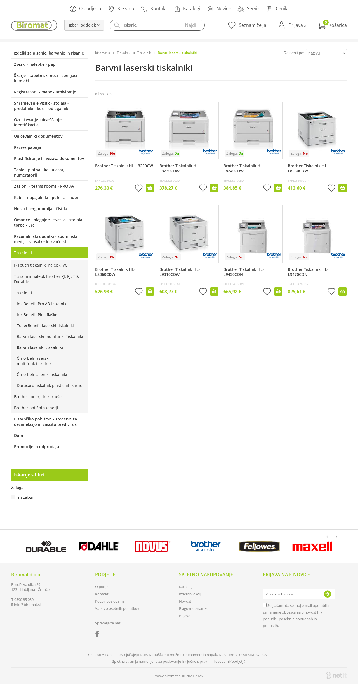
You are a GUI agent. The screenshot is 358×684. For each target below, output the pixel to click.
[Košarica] (332, 25)
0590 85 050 (24, 599)
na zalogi (25, 497)
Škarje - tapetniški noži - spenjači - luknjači (47, 78)
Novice (219, 8)
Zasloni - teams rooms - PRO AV (44, 186)
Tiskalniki (23, 252)
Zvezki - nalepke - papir (36, 64)
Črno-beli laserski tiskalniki (42, 374)
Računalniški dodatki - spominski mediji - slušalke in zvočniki (45, 239)
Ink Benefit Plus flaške (37, 314)
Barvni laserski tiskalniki (40, 347)
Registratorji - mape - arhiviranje (45, 92)
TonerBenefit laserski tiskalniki (45, 325)
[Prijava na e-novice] (327, 594)
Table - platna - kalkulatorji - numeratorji (41, 172)
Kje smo (121, 8)
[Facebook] (98, 635)
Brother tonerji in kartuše (38, 396)
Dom (18, 435)
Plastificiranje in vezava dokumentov (49, 158)
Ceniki (277, 8)
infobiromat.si (27, 604)
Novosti (185, 601)
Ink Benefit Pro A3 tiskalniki (42, 303)
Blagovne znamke (193, 608)
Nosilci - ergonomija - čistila (40, 208)
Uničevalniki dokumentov (38, 136)
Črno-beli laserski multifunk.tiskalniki (35, 361)
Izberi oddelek (84, 25)
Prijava (297, 25)
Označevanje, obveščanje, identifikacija (38, 122)
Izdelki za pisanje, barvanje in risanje (49, 53)
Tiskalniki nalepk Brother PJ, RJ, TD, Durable (46, 279)
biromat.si (103, 52)
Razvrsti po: (294, 53)
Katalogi (187, 8)
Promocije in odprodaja (36, 446)
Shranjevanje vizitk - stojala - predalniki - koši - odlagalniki (41, 105)
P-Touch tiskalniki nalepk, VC (40, 265)
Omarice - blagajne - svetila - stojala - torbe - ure (49, 222)
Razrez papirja (27, 147)
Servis (248, 8)
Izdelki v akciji (190, 593)
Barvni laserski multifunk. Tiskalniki (50, 336)
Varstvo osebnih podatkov (117, 608)
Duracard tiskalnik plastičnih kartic (49, 385)
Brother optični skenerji (36, 407)
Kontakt (154, 8)
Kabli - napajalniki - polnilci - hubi (46, 197)
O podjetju (85, 8)
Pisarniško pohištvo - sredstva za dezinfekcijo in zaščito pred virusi (46, 421)
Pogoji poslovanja (109, 601)
